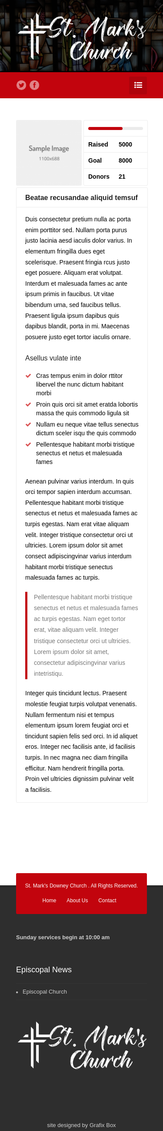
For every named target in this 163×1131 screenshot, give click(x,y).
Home (50, 900)
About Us (77, 900)
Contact (107, 900)
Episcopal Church (45, 991)
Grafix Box (103, 1125)
